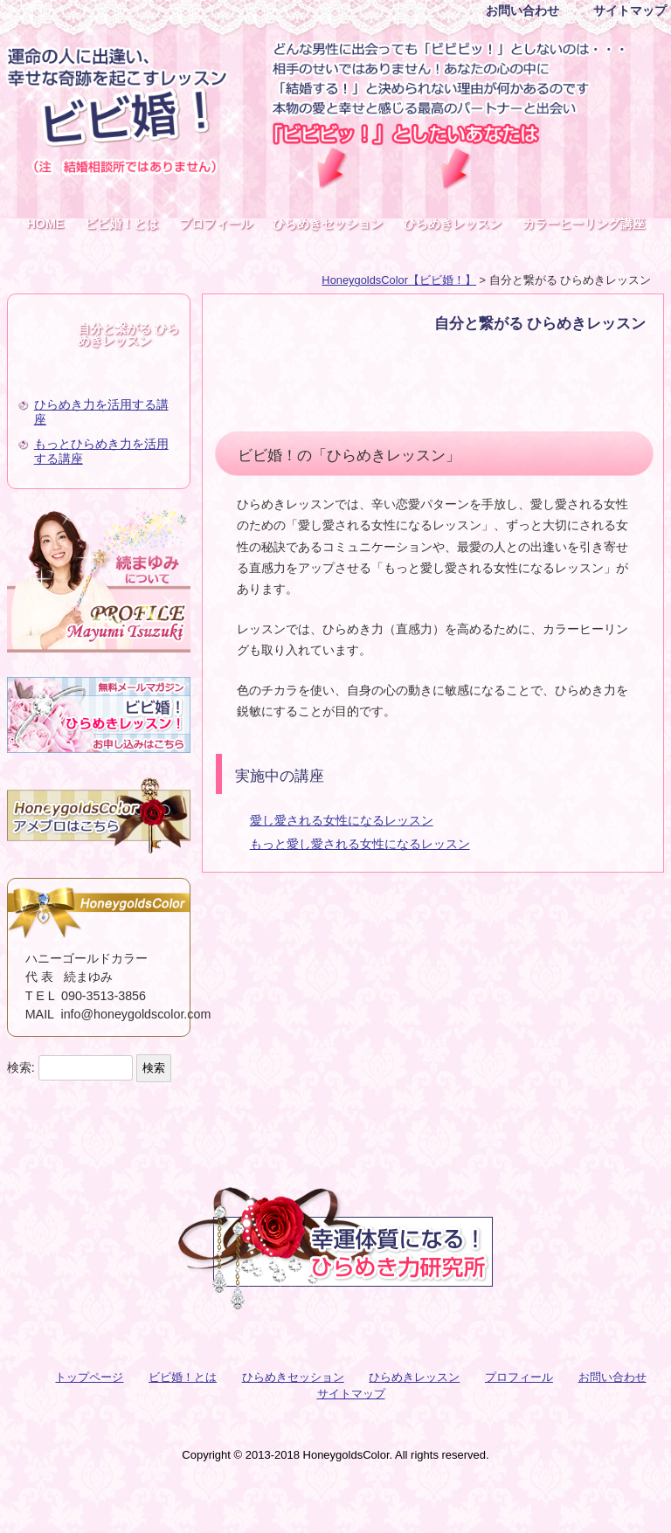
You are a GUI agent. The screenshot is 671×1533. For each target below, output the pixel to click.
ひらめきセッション (328, 224)
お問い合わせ (522, 10)
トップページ (89, 1377)
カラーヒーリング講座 (583, 224)
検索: (21, 1067)
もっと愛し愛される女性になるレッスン (360, 844)
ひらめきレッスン (453, 224)
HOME (45, 224)
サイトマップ (630, 10)
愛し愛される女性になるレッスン (341, 820)
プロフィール (215, 224)
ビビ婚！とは (121, 224)
